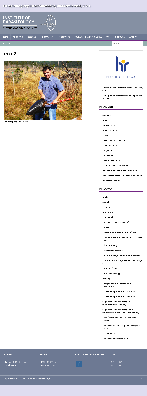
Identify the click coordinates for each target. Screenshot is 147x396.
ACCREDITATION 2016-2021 (115, 176)
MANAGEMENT (109, 136)
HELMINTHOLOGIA (111, 191)
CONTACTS (64, 47)
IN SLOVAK (119, 47)
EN (3, 54)
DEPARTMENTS (109, 141)
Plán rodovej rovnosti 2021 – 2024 (118, 302)
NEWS (105, 131)
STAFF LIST (107, 146)
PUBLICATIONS (109, 156)
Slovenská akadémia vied (115, 349)
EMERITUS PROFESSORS (113, 151)
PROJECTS (107, 161)
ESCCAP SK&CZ (109, 344)
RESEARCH (32, 47)
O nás (105, 208)
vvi (108, 47)
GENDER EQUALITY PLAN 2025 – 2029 (119, 181)
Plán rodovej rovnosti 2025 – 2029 (118, 307)
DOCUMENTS (48, 47)
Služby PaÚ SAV (109, 279)
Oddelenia (107, 223)
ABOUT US (18, 47)
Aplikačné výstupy (111, 284)
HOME (5, 47)
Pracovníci (107, 228)
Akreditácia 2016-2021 (113, 261)
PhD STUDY (107, 166)
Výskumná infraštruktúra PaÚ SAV (119, 243)
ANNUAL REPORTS (111, 171)
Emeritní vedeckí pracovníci (116, 233)
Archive (133, 47)
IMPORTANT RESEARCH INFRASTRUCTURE (122, 186)
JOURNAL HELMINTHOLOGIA (88, 47)
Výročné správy (110, 256)
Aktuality (107, 213)
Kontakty (107, 238)
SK (10, 54)
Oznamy (106, 289)
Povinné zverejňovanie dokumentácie (121, 266)
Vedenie (106, 218)
